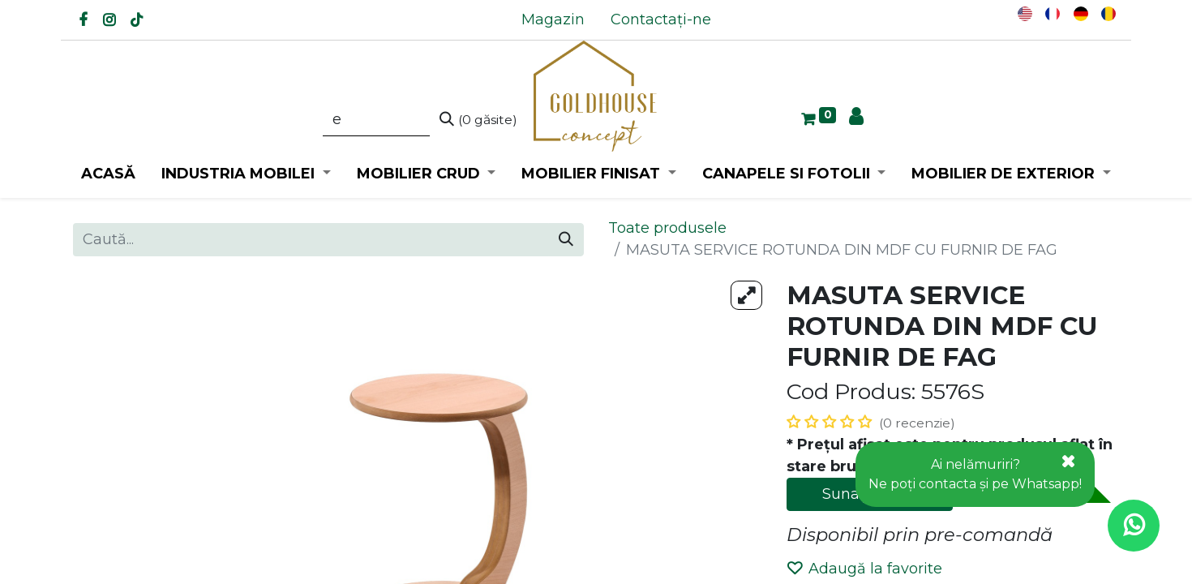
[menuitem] (553, 19)
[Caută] (478, 120)
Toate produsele (667, 228)
